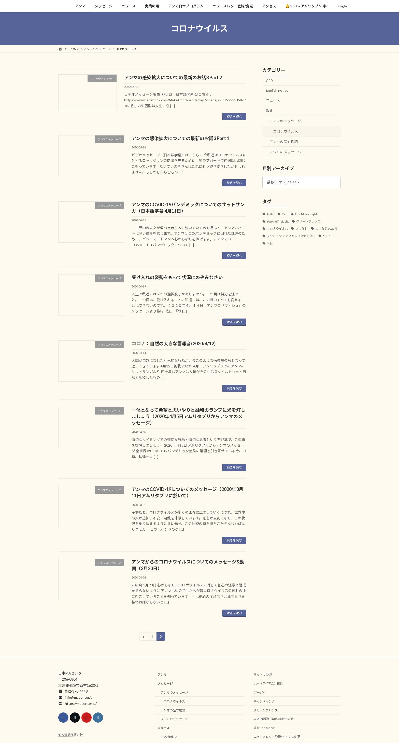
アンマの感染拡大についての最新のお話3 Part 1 (180, 138)
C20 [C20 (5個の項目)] (284, 214)
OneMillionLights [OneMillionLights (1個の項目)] (307, 214)
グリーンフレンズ (266, 710)
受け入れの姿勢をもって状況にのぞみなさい (177, 277)
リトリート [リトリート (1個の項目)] (330, 236)
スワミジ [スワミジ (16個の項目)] (301, 228)
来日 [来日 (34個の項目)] (270, 243)
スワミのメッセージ (285, 152)
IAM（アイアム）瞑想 (268, 684)
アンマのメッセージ (285, 121)
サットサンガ (263, 675)
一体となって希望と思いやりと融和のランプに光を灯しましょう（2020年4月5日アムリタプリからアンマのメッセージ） (188, 416)
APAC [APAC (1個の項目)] (270, 214)
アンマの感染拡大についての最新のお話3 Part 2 (173, 77)
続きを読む (234, 116)
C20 (269, 80)
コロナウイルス (285, 131)
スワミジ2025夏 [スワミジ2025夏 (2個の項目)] (326, 228)
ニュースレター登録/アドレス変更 (277, 737)
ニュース (273, 100)
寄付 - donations (265, 728)
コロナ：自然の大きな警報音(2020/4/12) (174, 343)
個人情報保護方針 (70, 735)
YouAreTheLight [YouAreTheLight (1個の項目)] (278, 221)
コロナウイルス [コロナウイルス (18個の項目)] (277, 228)
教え (269, 110)
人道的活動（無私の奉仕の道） (275, 719)
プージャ (260, 692)
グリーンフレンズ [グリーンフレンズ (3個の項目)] (308, 221)
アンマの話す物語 (283, 141)
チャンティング (264, 701)
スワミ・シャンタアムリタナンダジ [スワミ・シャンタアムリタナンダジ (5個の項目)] (291, 236)
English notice (277, 90)
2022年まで (169, 737)
